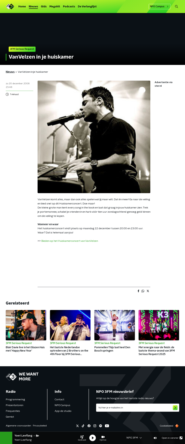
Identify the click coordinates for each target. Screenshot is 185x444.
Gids (44, 6)
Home (22, 6)
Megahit (54, 6)
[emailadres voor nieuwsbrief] (137, 408)
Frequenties (13, 411)
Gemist (10, 417)
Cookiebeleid (166, 426)
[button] (82, 438)
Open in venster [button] (172, 437)
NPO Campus (159, 6)
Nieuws (33, 6)
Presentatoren (14, 405)
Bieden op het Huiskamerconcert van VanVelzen (69, 241)
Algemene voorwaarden (18, 426)
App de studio (63, 411)
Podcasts (69, 6)
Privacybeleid (40, 426)
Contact (59, 399)
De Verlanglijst (87, 6)
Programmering (15, 399)
